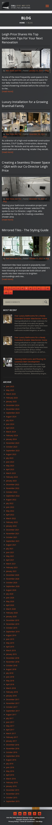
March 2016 (10, 778)
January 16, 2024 (36, 70)
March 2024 (10, 431)
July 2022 (8, 503)
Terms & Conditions (27, 821)
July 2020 (8, 594)
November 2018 (11, 662)
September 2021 (11, 541)
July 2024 (8, 420)
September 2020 (11, 586)
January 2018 (10, 695)
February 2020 (11, 613)
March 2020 (10, 609)
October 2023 (10, 447)
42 (48, 288)
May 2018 (9, 680)
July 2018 (8, 673)
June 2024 (9, 424)
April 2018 (9, 684)
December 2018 (11, 658)
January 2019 (10, 654)
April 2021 (9, 560)
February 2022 (11, 522)
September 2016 (11, 756)
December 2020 (11, 575)
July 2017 (8, 718)
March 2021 (10, 563)
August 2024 (10, 416)
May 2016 (9, 771)
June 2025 (9, 386)
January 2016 (10, 786)
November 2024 (11, 409)
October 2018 (10, 665)
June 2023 (9, 462)
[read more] (7, 91)
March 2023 (10, 473)
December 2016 (11, 745)
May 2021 (9, 556)
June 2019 (9, 639)
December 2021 (11, 530)
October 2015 (10, 797)
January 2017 (10, 741)
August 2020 (10, 590)
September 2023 (11, 450)
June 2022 (9, 507)
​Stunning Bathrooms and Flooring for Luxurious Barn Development (30, 360)
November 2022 (11, 488)
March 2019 (10, 650)
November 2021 (11, 533)
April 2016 (9, 775)
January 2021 (10, 571)
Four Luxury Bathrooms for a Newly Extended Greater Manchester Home (31, 317)
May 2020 (9, 601)
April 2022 (9, 514)
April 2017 (9, 729)
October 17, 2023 (36, 258)
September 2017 (11, 711)
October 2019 (10, 628)
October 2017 (10, 707)
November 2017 (11, 703)
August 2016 (10, 760)
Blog (47, 70)
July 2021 (8, 548)
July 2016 (8, 763)
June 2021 (9, 552)
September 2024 (11, 413)
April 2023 (9, 469)
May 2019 (9, 643)
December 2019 (11, 620)
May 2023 (9, 465)
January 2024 (10, 439)
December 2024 (11, 405)
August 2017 (10, 714)
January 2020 (10, 616)
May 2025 (9, 390)
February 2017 (11, 737)
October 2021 (10, 537)
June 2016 (9, 767)
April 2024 (9, 428)
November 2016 (11, 748)
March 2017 (10, 733)
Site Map (39, 821)
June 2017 (9, 722)
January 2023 (10, 481)
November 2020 (11, 579)
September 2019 (11, 631)
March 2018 (10, 688)
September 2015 (11, 801)
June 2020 (9, 597)
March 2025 (10, 394)
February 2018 (11, 692)
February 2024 (11, 435)
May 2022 (9, 511)
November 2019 (11, 624)
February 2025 (11, 398)
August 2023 (10, 454)
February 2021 (11, 567)
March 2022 (10, 518)
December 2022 (11, 484)
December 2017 (11, 699)
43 (6, 292)
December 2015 (11, 790)
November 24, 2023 (37, 134)
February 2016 (11, 782)
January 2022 (10, 526)
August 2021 (10, 545)
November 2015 (11, 794)
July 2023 (8, 458)
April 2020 (9, 605)
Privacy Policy (13, 821)
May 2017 (9, 726)
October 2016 (10, 752)
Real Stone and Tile (13, 70)
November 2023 (11, 443)
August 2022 (10, 499)
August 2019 (10, 635)
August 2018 (10, 669)
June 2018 (9, 677)
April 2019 (9, 646)
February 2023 (11, 477)
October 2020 (10, 582)
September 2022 (11, 496)
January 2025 (10, 401)
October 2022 (10, 492)
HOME (22, 22)
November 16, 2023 (37, 199)
